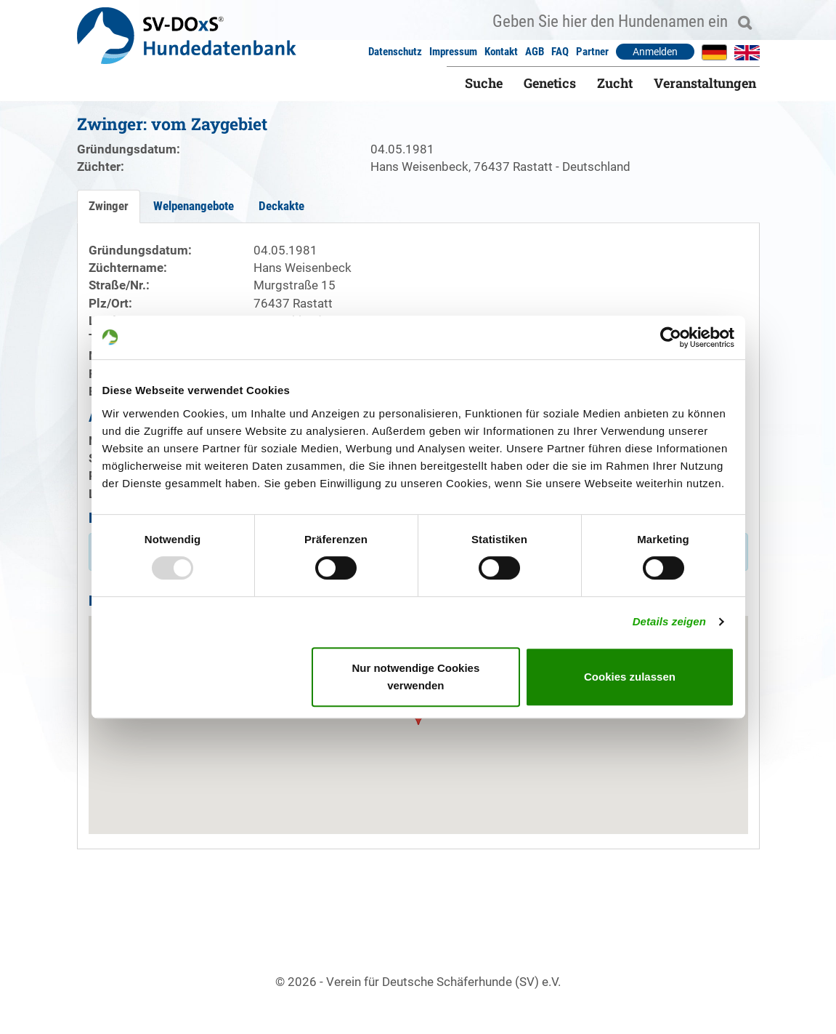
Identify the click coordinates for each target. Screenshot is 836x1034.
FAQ (560, 51)
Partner (592, 51)
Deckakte (281, 206)
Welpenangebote (193, 206)
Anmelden (655, 51)
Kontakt (501, 51)
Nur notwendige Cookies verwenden (415, 677)
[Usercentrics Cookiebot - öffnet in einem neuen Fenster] (670, 337)
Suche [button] (484, 83)
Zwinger (109, 206)
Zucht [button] (615, 83)
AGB (534, 51)
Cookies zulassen (629, 676)
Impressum (453, 51)
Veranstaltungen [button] (705, 83)
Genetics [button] (550, 83)
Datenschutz (395, 51)
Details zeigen (669, 621)
